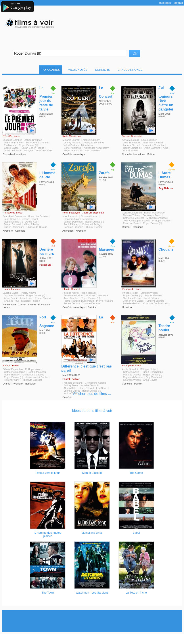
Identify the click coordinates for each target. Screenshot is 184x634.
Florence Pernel (132, 223)
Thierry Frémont (94, 227)
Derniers (102, 69)
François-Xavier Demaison (38, 150)
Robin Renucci (89, 292)
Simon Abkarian (89, 216)
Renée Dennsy (71, 303)
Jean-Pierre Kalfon (152, 142)
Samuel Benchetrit (132, 136)
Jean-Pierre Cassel (133, 300)
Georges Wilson (132, 380)
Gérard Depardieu (132, 212)
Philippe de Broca (12, 212)
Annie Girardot (130, 369)
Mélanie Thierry (131, 215)
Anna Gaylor (150, 380)
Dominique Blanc (151, 215)
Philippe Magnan (161, 220)
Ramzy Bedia (92, 150)
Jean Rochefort (131, 142)
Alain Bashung (152, 148)
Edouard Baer (149, 140)
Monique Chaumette (97, 295)
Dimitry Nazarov (72, 142)
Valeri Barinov (71, 145)
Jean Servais (11, 219)
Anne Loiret (26, 298)
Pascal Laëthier (70, 379)
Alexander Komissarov (96, 148)
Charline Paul (11, 300)
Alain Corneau (11, 365)
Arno (165, 148)
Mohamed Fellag (91, 224)
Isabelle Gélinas (132, 303)
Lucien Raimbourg (14, 227)
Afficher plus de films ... (92, 394)
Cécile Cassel (11, 148)
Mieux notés (77, 69)
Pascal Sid (45, 264)
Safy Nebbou (166, 188)
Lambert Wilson (149, 292)
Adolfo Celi (31, 221)
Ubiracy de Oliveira (37, 227)
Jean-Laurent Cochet (36, 377)
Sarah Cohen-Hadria (32, 148)
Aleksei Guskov (91, 140)
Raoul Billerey (151, 298)
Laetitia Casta (10, 292)
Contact (178, 2)
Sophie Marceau (153, 295)
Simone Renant (29, 219)
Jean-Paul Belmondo (14, 216)
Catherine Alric (131, 372)
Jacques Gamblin (12, 140)
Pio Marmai (10, 145)
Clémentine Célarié (95, 382)
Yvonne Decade (91, 303)
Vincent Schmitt (155, 300)
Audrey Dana (70, 385)
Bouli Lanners (130, 150)
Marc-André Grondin (37, 142)
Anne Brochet (71, 298)
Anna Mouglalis (130, 140)
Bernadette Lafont (73, 295)
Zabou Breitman (33, 140)
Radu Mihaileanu (71, 136)
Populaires (51, 69)
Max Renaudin (70, 216)
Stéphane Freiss (132, 298)
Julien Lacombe (12, 289)
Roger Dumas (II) (28, 145)
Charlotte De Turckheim (156, 303)
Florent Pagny (11, 380)
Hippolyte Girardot (32, 380)
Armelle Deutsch (89, 385)
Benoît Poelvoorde (154, 212)
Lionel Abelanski (72, 148)
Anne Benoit (10, 298)
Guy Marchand (154, 377)
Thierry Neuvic (28, 292)
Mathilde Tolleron (30, 300)
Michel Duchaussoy (157, 218)
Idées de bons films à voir (92, 411)
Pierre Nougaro (104, 300)
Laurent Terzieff (131, 145)
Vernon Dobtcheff (72, 221)
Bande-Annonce (130, 69)
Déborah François (14, 142)
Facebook (165, 2)
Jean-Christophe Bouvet (136, 220)
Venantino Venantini (153, 145)
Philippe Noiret (70, 292)
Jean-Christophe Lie (93, 212)
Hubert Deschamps (152, 372)
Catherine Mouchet (133, 218)
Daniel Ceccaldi (12, 224)
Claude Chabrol (71, 289)
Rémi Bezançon (11, 136)
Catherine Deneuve (14, 372)
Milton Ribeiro (31, 224)
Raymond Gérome (133, 377)
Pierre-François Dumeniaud (78, 300)
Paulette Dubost (132, 374)
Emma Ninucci (43, 298)
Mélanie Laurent (71, 140)
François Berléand (94, 142)
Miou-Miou (87, 145)
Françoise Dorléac (38, 216)
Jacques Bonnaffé (14, 295)
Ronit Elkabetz (71, 224)
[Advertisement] (92, 621)
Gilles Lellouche (12, 150)
